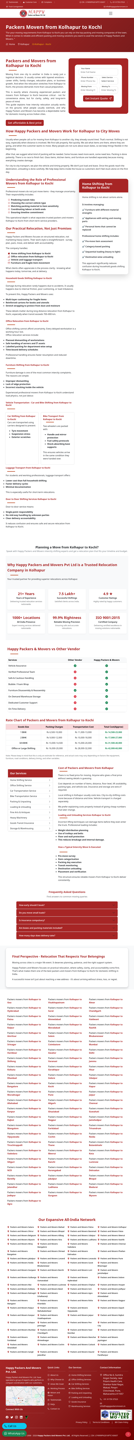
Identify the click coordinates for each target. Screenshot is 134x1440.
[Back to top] (128, 1434)
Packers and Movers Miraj (20, 1244)
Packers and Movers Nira (49, 1239)
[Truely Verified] (27, 1417)
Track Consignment (14, 7)
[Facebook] (7, 1417)
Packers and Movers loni (80, 1289)
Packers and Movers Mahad (50, 1227)
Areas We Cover (56, 1384)
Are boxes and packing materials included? (40, 927)
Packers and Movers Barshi (50, 1270)
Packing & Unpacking (30, 801)
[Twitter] (11, 1417)
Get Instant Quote (98, 98)
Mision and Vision (54, 1394)
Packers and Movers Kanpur (21, 1315)
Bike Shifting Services (79, 1388)
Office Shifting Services (80, 1379)
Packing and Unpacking (80, 1393)
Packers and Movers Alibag (50, 1235)
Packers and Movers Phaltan (111, 1251)
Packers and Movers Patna (80, 1227)
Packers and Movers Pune (110, 1258)
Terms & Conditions (101, 1422)
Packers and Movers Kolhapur (112, 1227)
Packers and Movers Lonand (51, 1258)
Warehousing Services (79, 1406)
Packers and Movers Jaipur (81, 1315)
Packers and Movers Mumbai (21, 1330)
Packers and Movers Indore (111, 1277)
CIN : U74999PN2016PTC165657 (92, 2)
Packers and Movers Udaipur (81, 1235)
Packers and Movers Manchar (82, 1337)
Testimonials (12, 2)
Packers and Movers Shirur (20, 1231)
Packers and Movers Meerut (111, 1235)
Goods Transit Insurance (30, 823)
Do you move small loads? (32, 912)
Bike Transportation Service (30, 796)
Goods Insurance (77, 1402)
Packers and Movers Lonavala (82, 1258)
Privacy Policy (81, 1422)
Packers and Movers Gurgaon (21, 1270)
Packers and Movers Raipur (20, 1308)
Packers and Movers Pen (80, 1322)
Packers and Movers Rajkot (111, 1315)
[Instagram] (16, 1417)
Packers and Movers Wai (19, 1284)
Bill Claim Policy (121, 1422)
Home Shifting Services (80, 1375)
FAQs (51, 1404)
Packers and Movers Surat (80, 1262)
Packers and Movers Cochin (50, 1344)
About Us (53, 1375)
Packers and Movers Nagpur (111, 1300)
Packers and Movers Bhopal (50, 1231)
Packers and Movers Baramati (82, 1231)
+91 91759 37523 (117, 2)
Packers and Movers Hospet (111, 1284)
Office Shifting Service (30, 785)
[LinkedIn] (21, 1417)
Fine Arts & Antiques (30, 812)
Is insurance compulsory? (32, 920)
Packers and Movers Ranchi (111, 1344)
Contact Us (54, 1408)
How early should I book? (32, 905)
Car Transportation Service (30, 790)
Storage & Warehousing (30, 828)
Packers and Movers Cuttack (81, 1344)
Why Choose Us (56, 1379)
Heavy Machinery (30, 817)
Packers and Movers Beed (50, 1289)
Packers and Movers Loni (80, 1270)
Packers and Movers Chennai (112, 1244)
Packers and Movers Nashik (111, 1239)
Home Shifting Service (30, 780)
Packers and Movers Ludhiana (82, 1239)
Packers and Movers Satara (20, 1227)
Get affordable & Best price (25, 123)
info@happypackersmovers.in (116, 7)
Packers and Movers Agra (80, 1293)
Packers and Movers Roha (80, 1300)
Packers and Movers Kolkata (21, 1289)
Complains (47, 2)
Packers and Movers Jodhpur (111, 1289)
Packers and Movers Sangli (20, 1352)
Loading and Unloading (80, 1397)
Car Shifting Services (79, 1384)
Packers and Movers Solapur (21, 1322)
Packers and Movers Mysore (21, 1239)
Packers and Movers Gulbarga (21, 1277)
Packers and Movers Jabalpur (21, 1258)
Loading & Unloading (30, 806)
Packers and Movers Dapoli (111, 1308)
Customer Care (30, 2)
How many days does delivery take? (37, 935)
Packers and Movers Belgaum (21, 1235)
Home (10, 44)
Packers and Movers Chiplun (81, 1284)
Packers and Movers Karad (111, 1330)
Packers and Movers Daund (81, 1352)
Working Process (56, 1388)
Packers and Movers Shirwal (51, 1251)
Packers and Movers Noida (20, 1262)
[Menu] (111, 13)
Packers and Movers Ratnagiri (21, 1293)
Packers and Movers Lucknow (51, 1284)
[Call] (14, 1426)
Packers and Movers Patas (110, 1231)
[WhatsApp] (14, 1433)
